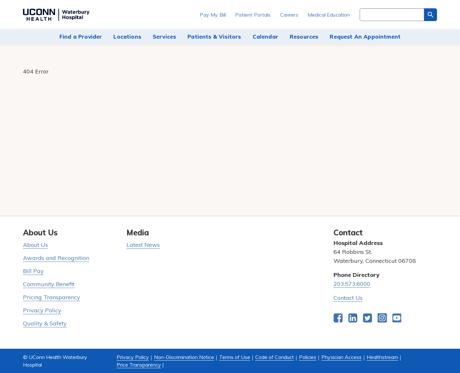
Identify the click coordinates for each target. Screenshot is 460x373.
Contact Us (348, 297)
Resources (304, 36)
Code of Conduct (274, 357)
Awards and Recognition (56, 258)
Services (164, 36)
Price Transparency (139, 365)
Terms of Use (234, 357)
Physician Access (341, 357)
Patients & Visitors (214, 36)
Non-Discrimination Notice (184, 357)
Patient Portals (253, 14)
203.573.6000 (352, 283)
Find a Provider (80, 36)
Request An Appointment (365, 36)
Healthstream (382, 357)
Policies (307, 357)
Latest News (143, 244)
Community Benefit (48, 284)
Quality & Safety (45, 323)
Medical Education (329, 14)
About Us (35, 244)
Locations (127, 36)
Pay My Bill (213, 14)
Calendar (265, 36)
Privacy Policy (42, 310)
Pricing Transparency (51, 297)
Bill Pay (33, 271)
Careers (289, 14)
